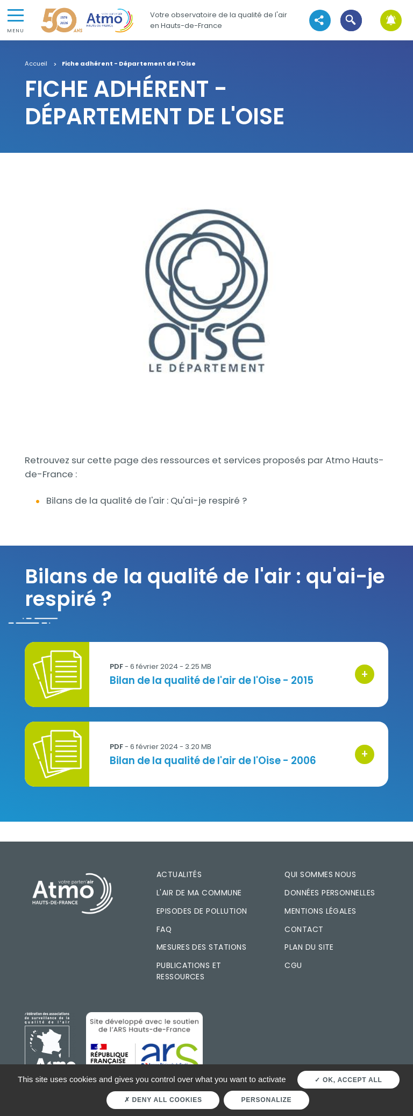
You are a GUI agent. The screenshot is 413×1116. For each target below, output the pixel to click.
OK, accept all (348, 1080)
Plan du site (309, 947)
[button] (351, 20)
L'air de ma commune (199, 892)
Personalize (266, 1100)
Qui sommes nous (320, 874)
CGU (293, 965)
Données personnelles (329, 892)
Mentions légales (320, 911)
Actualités (179, 874)
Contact (303, 929)
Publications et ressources (189, 971)
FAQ (164, 929)
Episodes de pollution (201, 911)
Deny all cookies (163, 1100)
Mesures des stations (201, 947)
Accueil (36, 64)
